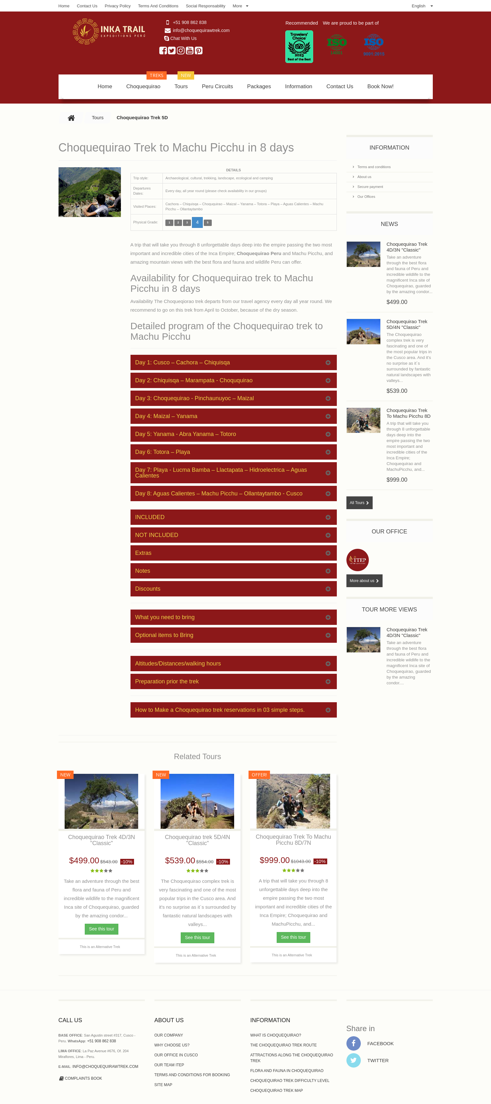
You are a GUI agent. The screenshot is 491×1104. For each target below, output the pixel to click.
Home (64, 6)
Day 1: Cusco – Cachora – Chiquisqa (232, 362)
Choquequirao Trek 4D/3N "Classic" (407, 247)
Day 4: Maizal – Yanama (232, 416)
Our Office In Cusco (176, 1055)
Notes (232, 571)
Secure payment (370, 187)
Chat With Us (183, 38)
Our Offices (366, 196)
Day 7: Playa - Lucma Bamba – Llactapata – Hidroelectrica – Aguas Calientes (232, 473)
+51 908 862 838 (190, 22)
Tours (184, 81)
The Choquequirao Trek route (283, 1045)
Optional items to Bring (232, 635)
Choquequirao (146, 81)
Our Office (389, 531)
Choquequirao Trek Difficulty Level (289, 1080)
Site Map (163, 1085)
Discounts (232, 589)
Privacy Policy (118, 6)
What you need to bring (232, 617)
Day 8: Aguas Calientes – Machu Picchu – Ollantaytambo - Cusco (232, 493)
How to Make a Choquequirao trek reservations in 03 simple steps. (232, 710)
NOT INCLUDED (232, 535)
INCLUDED (232, 517)
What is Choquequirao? (275, 1035)
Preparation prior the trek (232, 681)
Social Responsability (206, 6)
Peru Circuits (217, 86)
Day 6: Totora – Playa (232, 452)
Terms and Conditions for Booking (192, 1075)
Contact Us (87, 6)
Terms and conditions (374, 167)
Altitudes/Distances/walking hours (232, 663)
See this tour (101, 928)
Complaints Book (80, 1078)
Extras (232, 553)
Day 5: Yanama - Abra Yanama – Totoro (232, 434)
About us (364, 177)
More (237, 6)
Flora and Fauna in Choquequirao (287, 1071)
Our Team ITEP (169, 1065)
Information (298, 86)
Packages (259, 86)
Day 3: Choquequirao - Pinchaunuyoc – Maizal (232, 398)
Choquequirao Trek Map (276, 1090)
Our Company (168, 1035)
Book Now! (381, 86)
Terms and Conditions (158, 6)
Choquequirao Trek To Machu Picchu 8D (409, 413)
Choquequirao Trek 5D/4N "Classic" (407, 324)
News (389, 224)
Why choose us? (172, 1045)
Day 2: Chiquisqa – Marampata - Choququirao (232, 380)
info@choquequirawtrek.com (201, 30)
